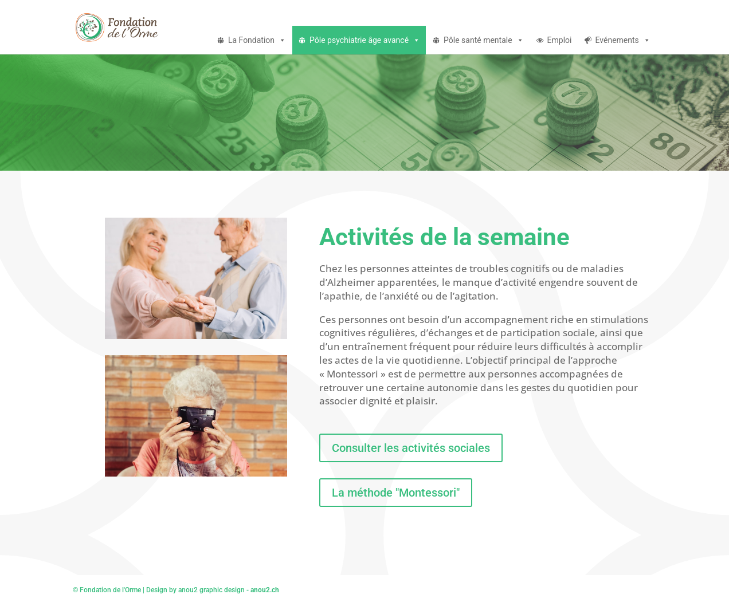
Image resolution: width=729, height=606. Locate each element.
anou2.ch (264, 590)
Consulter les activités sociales (411, 448)
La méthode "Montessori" (396, 492)
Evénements (622, 40)
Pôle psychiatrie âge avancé (364, 40)
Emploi (559, 40)
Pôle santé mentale (484, 40)
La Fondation (257, 40)
